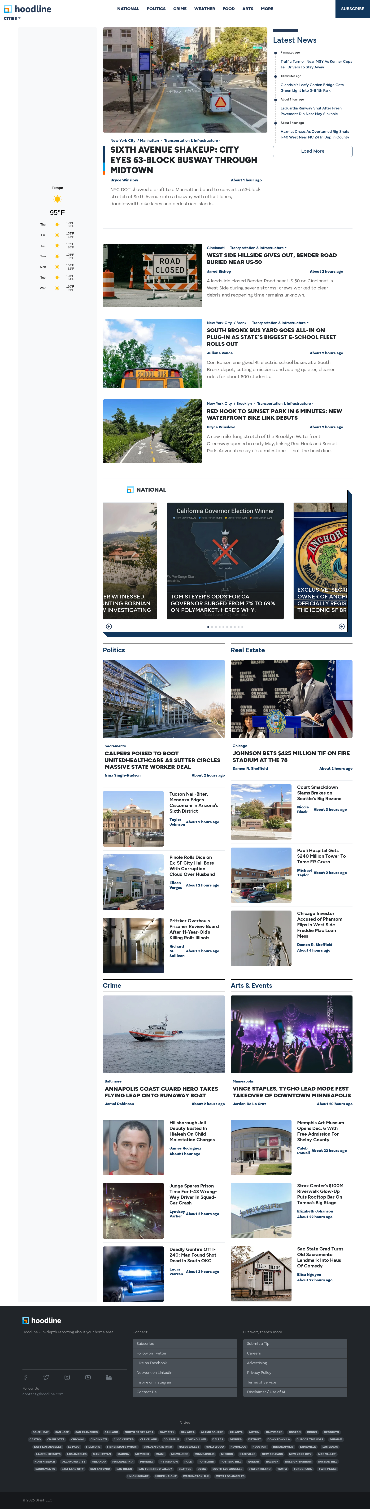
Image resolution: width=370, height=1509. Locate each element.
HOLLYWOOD (215, 1447)
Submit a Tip (258, 1344)
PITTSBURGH (169, 1461)
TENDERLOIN (303, 1469)
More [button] (267, 8)
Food (229, 8)
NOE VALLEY (327, 1454)
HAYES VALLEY (189, 1447)
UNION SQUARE (138, 1476)
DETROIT (254, 1439)
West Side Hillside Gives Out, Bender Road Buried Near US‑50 (272, 258)
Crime (180, 8)
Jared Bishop (219, 272)
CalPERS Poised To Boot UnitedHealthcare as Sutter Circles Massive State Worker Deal (162, 760)
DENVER (236, 1439)
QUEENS (254, 1461)
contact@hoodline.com (43, 1394)
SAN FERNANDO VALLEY (155, 1469)
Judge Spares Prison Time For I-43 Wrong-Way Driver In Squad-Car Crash (193, 1194)
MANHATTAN (102, 1454)
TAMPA (282, 1469)
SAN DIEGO (124, 1469)
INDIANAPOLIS (283, 1447)
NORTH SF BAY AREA (139, 1432)
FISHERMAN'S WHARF (122, 1447)
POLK (188, 1461)
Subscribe (352, 8)
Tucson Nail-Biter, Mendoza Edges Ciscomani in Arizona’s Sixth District (194, 802)
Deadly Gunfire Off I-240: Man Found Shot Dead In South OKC (193, 1254)
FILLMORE (93, 1447)
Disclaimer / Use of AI (266, 1392)
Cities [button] (10, 18)
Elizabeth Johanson (315, 1211)
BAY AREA (188, 1432)
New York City (122, 140)
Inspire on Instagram (154, 1382)
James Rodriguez (185, 1148)
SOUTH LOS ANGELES (227, 1469)
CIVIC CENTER (124, 1439)
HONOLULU (238, 1447)
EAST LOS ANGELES (47, 1447)
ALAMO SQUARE (212, 1432)
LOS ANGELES (77, 1454)
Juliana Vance (220, 353)
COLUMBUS (171, 1439)
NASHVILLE (247, 1454)
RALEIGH (272, 1461)
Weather (204, 8)
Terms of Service (261, 1382)
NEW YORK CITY (300, 1454)
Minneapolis (243, 1081)
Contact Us (147, 1392)
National (128, 8)
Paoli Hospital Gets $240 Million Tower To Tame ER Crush (321, 856)
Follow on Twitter (151, 1353)
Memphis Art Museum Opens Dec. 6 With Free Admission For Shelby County (320, 1131)
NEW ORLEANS (272, 1454)
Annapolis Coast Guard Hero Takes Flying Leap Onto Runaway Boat (161, 1092)
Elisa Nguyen (309, 1275)
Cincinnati (216, 248)
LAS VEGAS (330, 1447)
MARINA (123, 1454)
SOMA (202, 1469)
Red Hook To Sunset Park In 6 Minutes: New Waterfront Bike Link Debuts (274, 414)
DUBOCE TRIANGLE (309, 1439)
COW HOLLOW (196, 1439)
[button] (109, 626)
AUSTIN (254, 1432)
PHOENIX (146, 1461)
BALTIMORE (274, 1432)
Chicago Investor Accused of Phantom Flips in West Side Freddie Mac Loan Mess (319, 925)
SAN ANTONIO (100, 1469)
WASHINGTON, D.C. (196, 1476)
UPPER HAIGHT (166, 1476)
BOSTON (295, 1432)
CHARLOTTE (56, 1439)
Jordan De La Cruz (249, 1104)
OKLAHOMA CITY (73, 1461)
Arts (247, 8)
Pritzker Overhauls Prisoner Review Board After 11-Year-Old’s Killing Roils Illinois (194, 929)
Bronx (241, 323)
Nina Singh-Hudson (123, 775)
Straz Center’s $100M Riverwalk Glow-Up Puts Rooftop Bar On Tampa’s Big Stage (320, 1194)
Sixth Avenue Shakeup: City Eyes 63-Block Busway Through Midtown (183, 160)
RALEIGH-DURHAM (298, 1461)
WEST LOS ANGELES (230, 1476)
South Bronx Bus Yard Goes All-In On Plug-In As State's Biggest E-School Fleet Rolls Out (271, 337)
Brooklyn (244, 403)
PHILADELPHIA (122, 1461)
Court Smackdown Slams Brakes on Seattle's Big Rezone (319, 792)
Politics (156, 8)
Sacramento (115, 746)
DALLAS (217, 1439)
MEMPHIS (142, 1454)
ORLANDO (99, 1461)
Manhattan (149, 140)
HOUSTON (259, 1447)
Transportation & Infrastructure (191, 140)
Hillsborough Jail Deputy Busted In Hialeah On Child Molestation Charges (192, 1131)
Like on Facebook (152, 1363)
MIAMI (160, 1454)
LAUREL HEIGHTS (48, 1454)
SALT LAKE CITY (73, 1469)
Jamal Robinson (119, 1104)
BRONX (312, 1432)
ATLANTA (236, 1432)
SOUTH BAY (41, 1432)
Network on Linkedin (154, 1373)
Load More (312, 151)
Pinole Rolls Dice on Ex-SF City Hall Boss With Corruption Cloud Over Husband (192, 865)
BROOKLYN (331, 1432)
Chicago (240, 746)
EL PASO (73, 1447)
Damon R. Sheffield (250, 769)
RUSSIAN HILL (327, 1461)
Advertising (257, 1363)
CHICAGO (77, 1439)
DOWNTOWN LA (278, 1439)
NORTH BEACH (45, 1461)
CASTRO (35, 1439)
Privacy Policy (259, 1373)
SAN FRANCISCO (86, 1432)
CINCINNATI (99, 1439)
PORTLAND (206, 1461)
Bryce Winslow (124, 180)
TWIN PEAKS (327, 1469)
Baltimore (113, 1081)
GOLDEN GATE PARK (158, 1447)
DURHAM (336, 1439)
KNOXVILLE (308, 1447)
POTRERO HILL (231, 1461)
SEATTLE (185, 1469)
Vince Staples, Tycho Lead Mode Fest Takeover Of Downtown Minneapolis (292, 1092)
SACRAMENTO (45, 1469)
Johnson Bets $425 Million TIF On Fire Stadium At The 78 (291, 756)
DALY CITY (167, 1432)
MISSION (227, 1454)
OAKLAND (111, 1432)
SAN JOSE (62, 1432)
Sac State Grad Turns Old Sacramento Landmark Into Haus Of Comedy (320, 1257)
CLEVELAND (148, 1439)
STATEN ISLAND (260, 1469)
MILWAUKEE (179, 1454)
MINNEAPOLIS (204, 1454)
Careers (254, 1353)
